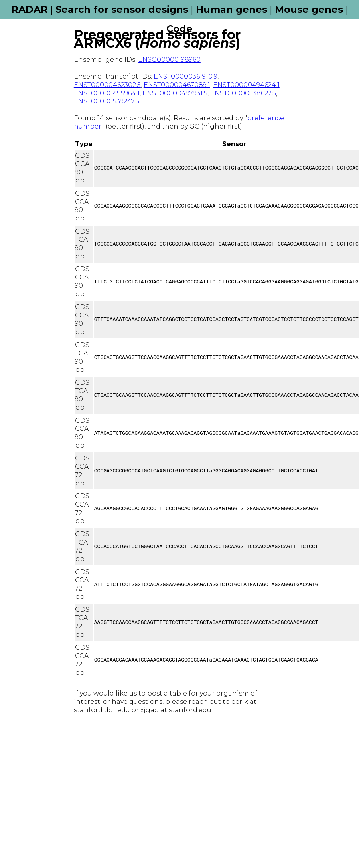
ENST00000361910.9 (185, 76)
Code (179, 28)
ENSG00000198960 (169, 59)
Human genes (231, 9)
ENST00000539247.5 (106, 101)
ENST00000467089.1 (177, 85)
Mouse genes (309, 9)
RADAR (29, 9)
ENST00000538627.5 (243, 93)
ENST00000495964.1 (107, 93)
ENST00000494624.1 (246, 85)
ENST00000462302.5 (107, 85)
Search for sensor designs (121, 9)
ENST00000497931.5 (174, 93)
